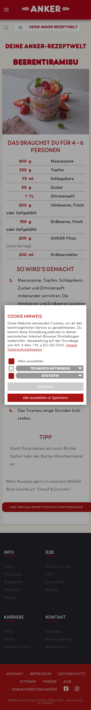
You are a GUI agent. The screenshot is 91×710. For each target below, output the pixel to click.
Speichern (45, 386)
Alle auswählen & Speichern (45, 398)
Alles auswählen (30, 361)
